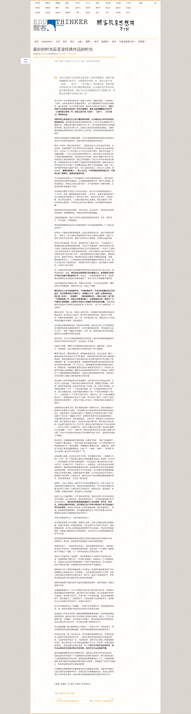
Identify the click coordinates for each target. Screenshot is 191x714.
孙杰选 (128, 8)
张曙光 (47, 3)
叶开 (107, 13)
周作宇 (98, 8)
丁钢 (77, 13)
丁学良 (128, 3)
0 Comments (71, 54)
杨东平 (118, 8)
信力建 (118, 3)
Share (25, 62)
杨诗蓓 (43, 54)
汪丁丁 (88, 3)
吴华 (97, 13)
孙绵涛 (57, 13)
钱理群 (57, 3)
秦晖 (57, 8)
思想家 (104, 41)
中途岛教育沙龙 (126, 41)
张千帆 (118, 13)
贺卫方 (78, 3)
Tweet (25, 59)
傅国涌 (47, 8)
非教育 (141, 41)
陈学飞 (78, 8)
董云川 (108, 8)
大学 (58, 41)
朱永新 (47, 13)
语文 (72, 41)
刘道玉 (37, 8)
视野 (88, 41)
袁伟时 (108, 3)
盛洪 (67, 3)
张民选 (37, 13)
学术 (65, 41)
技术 (114, 41)
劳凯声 (88, 8)
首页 (36, 41)
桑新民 (68, 13)
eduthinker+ (47, 41)
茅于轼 (37, 3)
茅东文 (88, 13)
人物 (79, 41)
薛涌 (67, 8)
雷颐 (97, 3)
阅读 (73, 693)
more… (128, 12)
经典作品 (62, 693)
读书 (96, 41)
